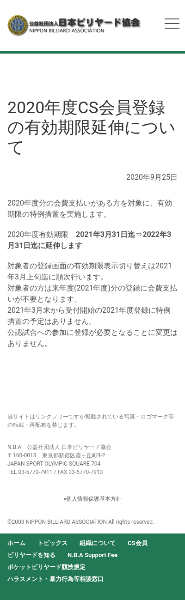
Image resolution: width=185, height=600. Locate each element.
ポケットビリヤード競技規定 (46, 567)
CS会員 (138, 542)
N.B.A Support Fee (92, 555)
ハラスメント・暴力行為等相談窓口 (55, 579)
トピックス (52, 542)
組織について (98, 542)
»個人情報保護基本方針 (92, 499)
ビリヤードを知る (31, 555)
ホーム (16, 542)
